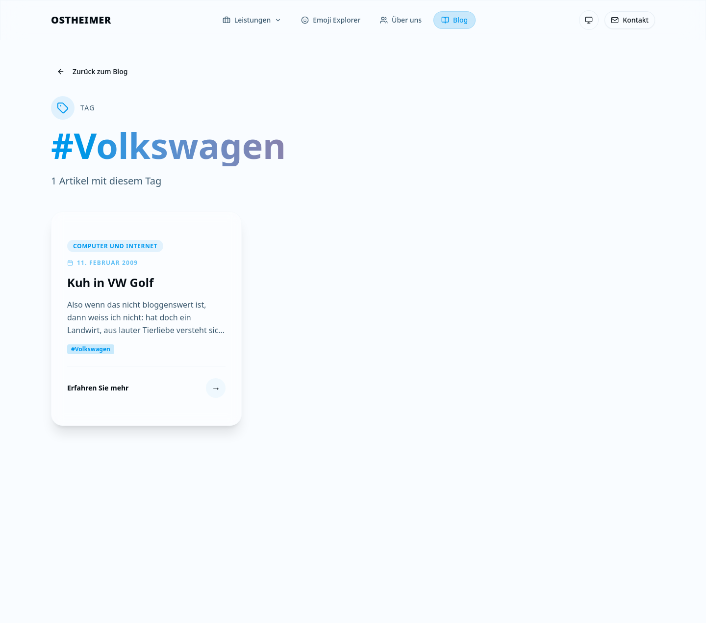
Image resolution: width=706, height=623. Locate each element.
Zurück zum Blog (92, 71)
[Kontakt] (630, 20)
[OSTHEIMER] (81, 20)
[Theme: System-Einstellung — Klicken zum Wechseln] (589, 20)
